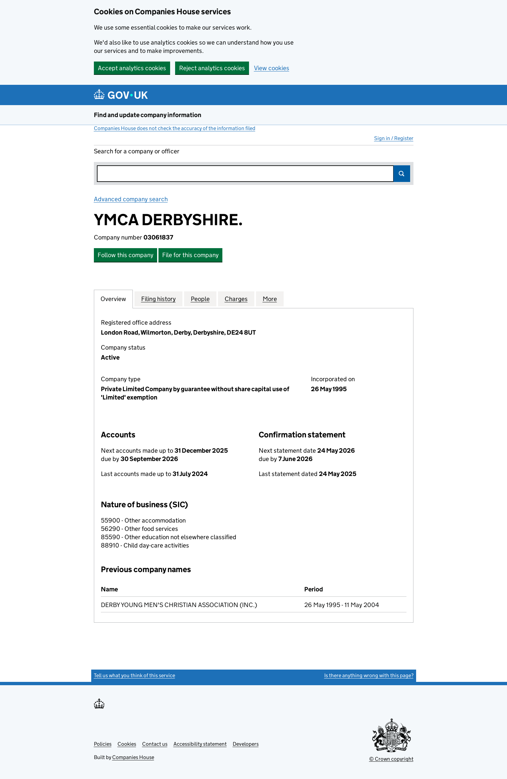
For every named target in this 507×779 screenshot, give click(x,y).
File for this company (190, 255)
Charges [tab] (236, 299)
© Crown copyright (391, 759)
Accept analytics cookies (132, 68)
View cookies (271, 68)
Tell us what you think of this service (134, 675)
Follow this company (125, 255)
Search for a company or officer (136, 151)
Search (401, 173)
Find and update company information (147, 115)
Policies (103, 744)
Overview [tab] (113, 299)
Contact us (154, 744)
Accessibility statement (200, 744)
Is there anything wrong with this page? (368, 675)
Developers (246, 744)
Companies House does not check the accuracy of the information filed (174, 128)
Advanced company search (131, 199)
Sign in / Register (393, 138)
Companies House (133, 757)
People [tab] (200, 299)
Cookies (127, 744)
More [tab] (270, 299)
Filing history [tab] (158, 299)
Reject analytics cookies (212, 68)
